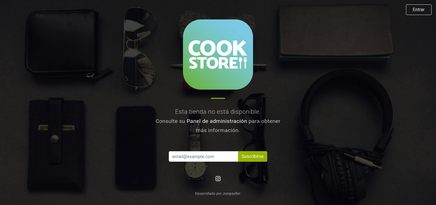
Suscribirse (253, 156)
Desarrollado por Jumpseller (217, 193)
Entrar (419, 9)
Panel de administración (217, 121)
